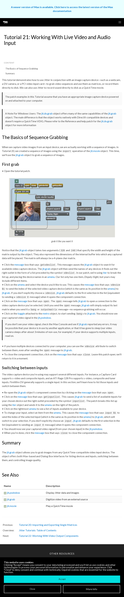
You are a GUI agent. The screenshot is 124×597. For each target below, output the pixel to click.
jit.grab (112, 113)
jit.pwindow (44, 317)
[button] (120, 22)
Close (32, 589)
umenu (51, 276)
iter (105, 272)
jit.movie (95, 150)
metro (46, 313)
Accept (62, 579)
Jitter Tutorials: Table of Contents (37, 530)
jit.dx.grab (47, 113)
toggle (21, 313)
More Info (91, 589)
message (19, 264)
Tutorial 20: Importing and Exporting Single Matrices (48, 524)
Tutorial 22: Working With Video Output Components (48, 535)
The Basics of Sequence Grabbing (21, 68)
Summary (10, 73)
